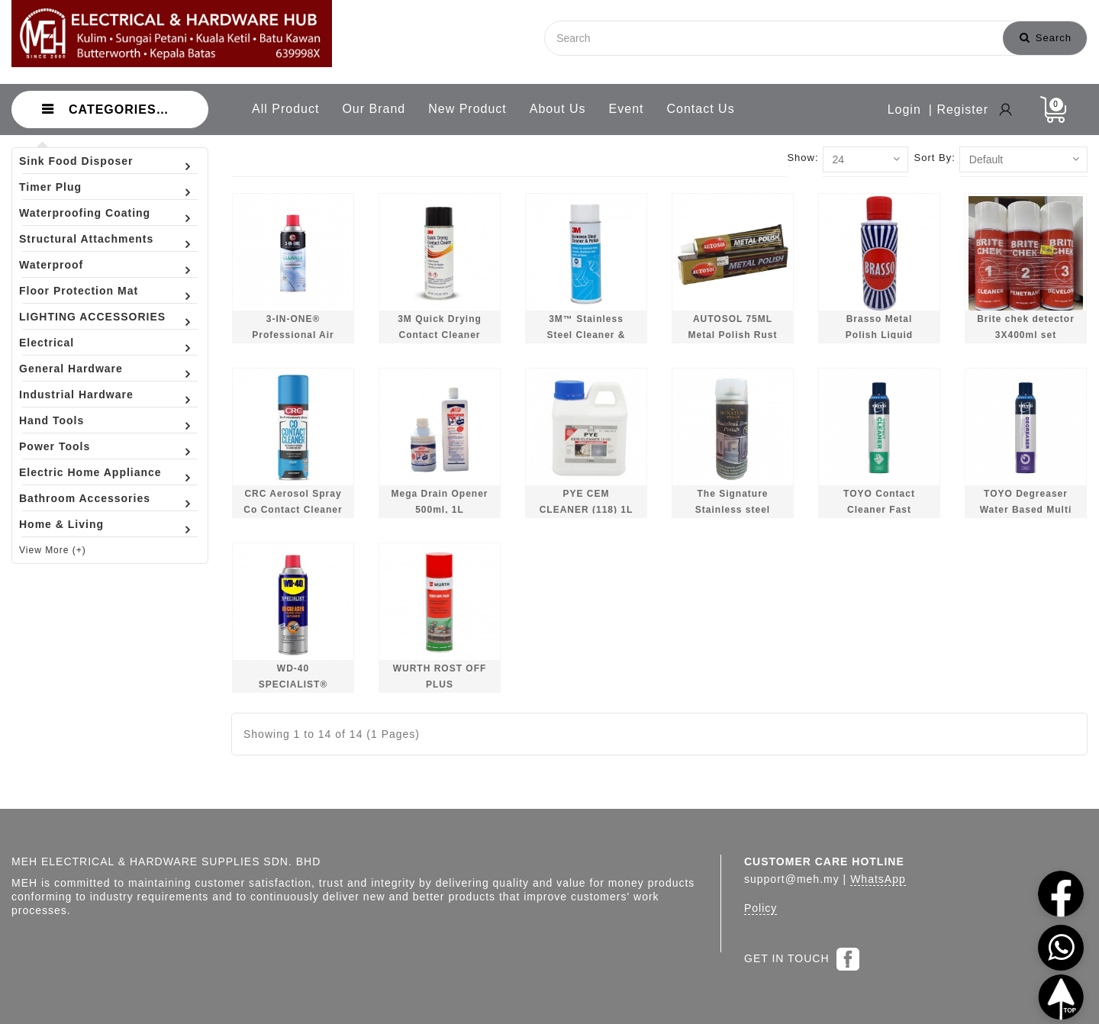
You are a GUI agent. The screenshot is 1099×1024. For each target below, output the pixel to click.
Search (1046, 37)
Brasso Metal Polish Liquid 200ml (879, 335)
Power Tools (54, 446)
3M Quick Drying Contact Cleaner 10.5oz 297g (440, 335)
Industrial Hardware (76, 394)
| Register (958, 109)
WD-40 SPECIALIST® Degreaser (293, 685)
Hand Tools (51, 420)
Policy (760, 908)
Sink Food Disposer (76, 161)
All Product (285, 108)
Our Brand (373, 108)
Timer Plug (50, 187)
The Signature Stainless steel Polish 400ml (732, 510)
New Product (467, 108)
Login (904, 109)
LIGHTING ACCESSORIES (92, 317)
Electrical (46, 343)
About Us (558, 108)
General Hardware (71, 368)
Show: (802, 157)
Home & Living (61, 524)
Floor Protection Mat (78, 291)
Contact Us (701, 108)
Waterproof (51, 265)
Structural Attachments (86, 239)
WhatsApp (878, 879)
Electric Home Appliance (90, 472)
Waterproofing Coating (84, 213)
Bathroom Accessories (84, 498)
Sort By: (935, 157)
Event (626, 108)
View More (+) (52, 550)
